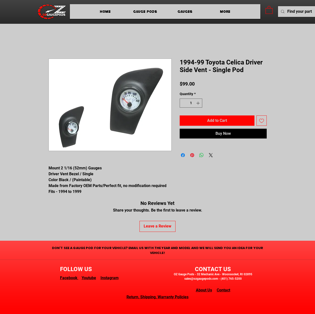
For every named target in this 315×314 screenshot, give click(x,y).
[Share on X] (211, 155)
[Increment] (198, 103)
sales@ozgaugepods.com (201, 278)
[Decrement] (183, 103)
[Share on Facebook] (183, 155)
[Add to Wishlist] (261, 120)
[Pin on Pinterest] (192, 155)
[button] (269, 9)
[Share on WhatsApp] (201, 155)
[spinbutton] (191, 103)
